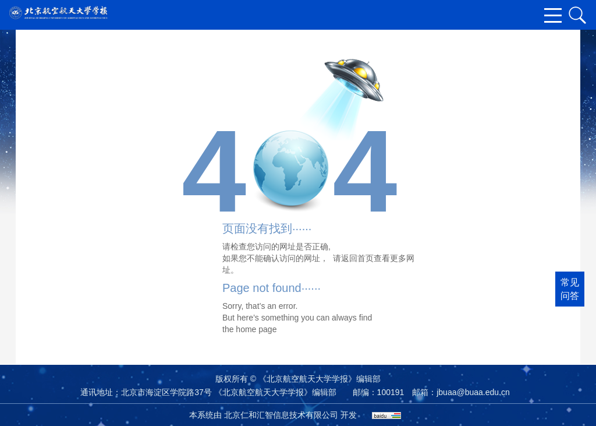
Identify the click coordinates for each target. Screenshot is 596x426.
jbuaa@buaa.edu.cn (473, 392)
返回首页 (357, 258)
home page (256, 329)
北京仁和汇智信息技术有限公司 (281, 415)
